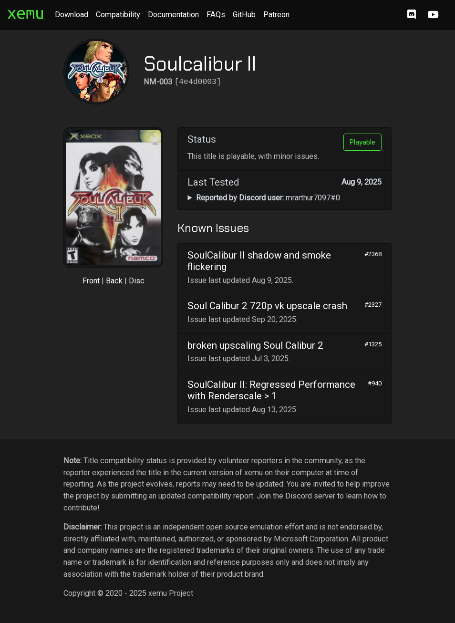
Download (71, 14)
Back (114, 280)
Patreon (276, 14)
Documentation (173, 14)
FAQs (216, 14)
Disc (137, 280)
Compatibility (118, 14)
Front (91, 280)
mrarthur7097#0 (268, 197)
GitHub (244, 14)
